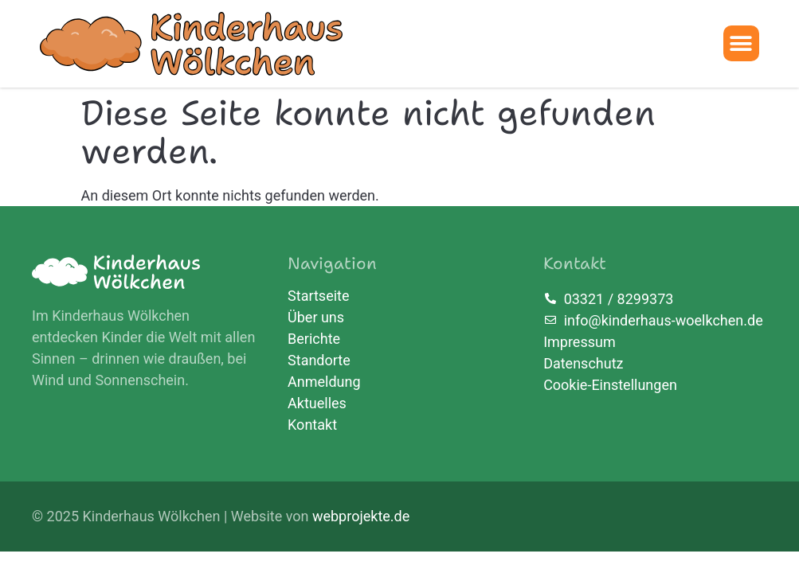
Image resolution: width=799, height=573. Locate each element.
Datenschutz (583, 363)
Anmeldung (324, 382)
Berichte (314, 339)
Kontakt (312, 425)
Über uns (316, 317)
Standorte (319, 360)
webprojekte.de (360, 516)
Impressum (579, 341)
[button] (741, 43)
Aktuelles (317, 403)
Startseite (318, 296)
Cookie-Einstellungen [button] (610, 384)
